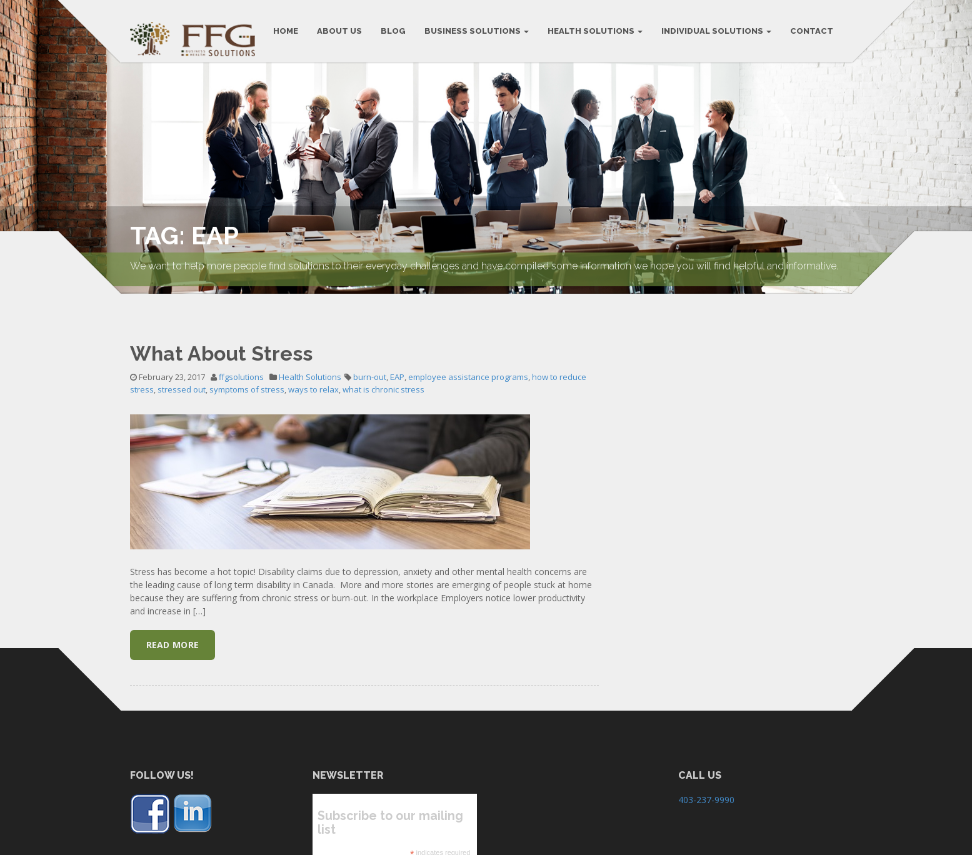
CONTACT (811, 31)
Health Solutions (595, 31)
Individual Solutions (716, 31)
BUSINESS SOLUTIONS (476, 31)
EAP (397, 365)
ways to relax (313, 378)
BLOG (393, 31)
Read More (172, 633)
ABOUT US (339, 31)
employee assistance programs (468, 365)
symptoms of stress (246, 378)
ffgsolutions (241, 365)
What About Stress (221, 341)
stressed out (182, 378)
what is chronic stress (383, 378)
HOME (285, 31)
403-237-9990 (706, 788)
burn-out (369, 365)
